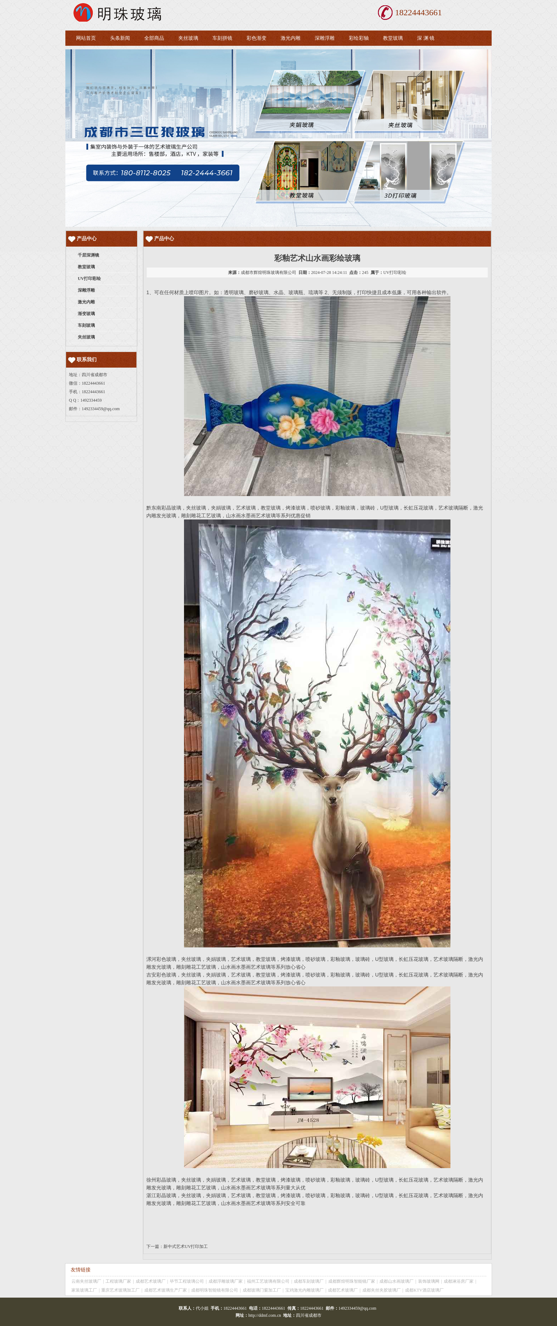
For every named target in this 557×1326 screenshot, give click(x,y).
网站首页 (86, 38)
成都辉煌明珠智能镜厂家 (351, 1281)
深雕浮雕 (325, 38)
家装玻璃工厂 (84, 1290)
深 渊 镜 (425, 38)
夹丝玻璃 (188, 38)
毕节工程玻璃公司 (187, 1281)
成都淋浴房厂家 (459, 1281)
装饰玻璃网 (428, 1281)
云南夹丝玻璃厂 (86, 1281)
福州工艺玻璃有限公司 (268, 1281)
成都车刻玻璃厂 (309, 1281)
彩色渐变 (256, 38)
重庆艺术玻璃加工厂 (120, 1290)
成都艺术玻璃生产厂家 (165, 1290)
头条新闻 (120, 38)
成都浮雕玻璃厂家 (226, 1281)
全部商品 (154, 38)
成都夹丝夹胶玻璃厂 (381, 1290)
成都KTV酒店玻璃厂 (424, 1290)
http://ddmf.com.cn (264, 1315)
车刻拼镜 (222, 38)
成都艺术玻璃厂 (151, 1281)
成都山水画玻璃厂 (396, 1281)
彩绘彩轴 (359, 38)
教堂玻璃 (393, 38)
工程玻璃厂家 (118, 1281)
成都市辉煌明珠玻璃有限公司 (268, 272)
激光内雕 (291, 38)
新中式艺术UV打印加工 (185, 1246)
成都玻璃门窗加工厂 (262, 1290)
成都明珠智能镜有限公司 (214, 1290)
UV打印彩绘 (394, 272)
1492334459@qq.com (101, 408)
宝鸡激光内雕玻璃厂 (304, 1290)
